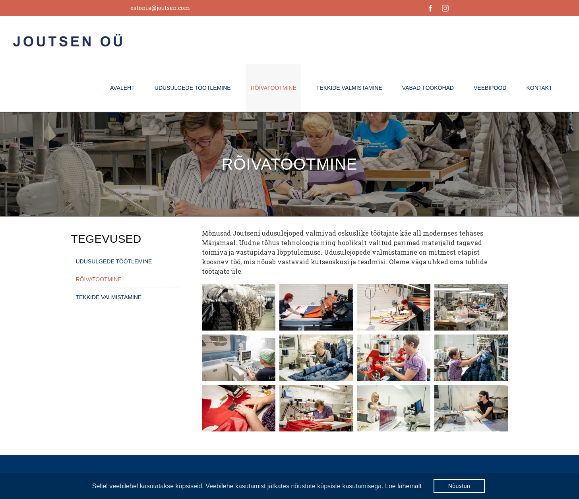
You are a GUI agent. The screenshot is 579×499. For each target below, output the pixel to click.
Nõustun (459, 486)
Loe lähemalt (403, 486)
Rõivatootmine (99, 279)
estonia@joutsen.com (160, 8)
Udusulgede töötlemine (114, 261)
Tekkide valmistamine (109, 297)
